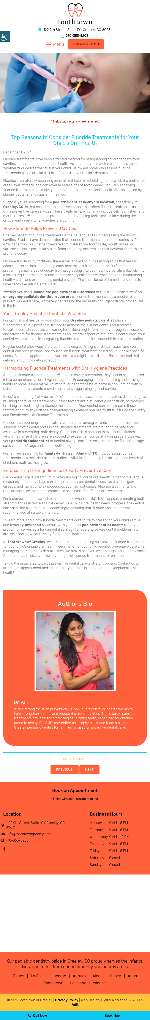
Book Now (112, 1016)
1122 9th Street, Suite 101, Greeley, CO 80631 (75, 30)
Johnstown (53, 983)
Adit (75, 1005)
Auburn (79, 976)
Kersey (115, 976)
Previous (64, 770)
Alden (98, 976)
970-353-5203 (75, 36)
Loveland (78, 983)
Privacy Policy (66, 1000)
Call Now (37, 1016)
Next (89, 770)
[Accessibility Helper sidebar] (5, 36)
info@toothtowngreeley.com (27, 834)
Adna (132, 976)
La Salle (38, 976)
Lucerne (58, 976)
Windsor (100, 983)
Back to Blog (75, 759)
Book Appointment (86, 44)
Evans (18, 976)
